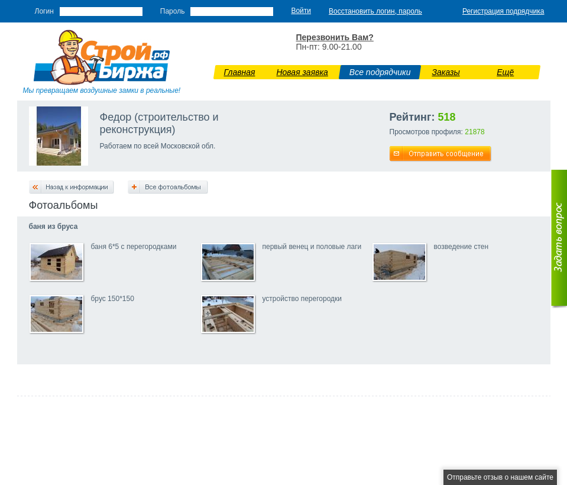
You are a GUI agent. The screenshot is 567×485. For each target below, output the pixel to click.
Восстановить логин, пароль (375, 11)
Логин (44, 11)
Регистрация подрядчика (503, 11)
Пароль (172, 11)
